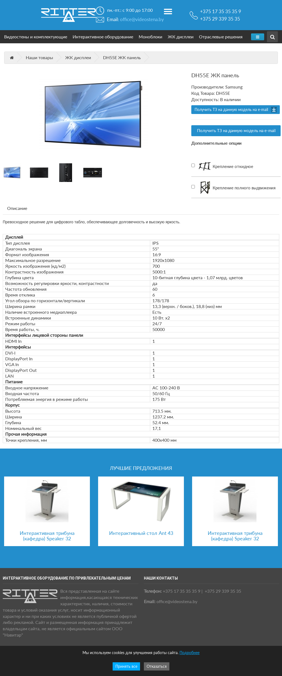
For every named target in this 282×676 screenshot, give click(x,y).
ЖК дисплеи (180, 36)
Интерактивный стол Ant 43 (141, 533)
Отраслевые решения (221, 36)
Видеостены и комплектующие (35, 36)
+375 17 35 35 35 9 (181, 591)
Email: (135, 19)
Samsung (234, 86)
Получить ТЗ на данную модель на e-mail (231, 109)
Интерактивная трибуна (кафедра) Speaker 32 (47, 535)
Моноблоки (150, 36)
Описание (17, 208)
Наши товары (39, 57)
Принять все (126, 666)
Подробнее (190, 652)
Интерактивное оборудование (103, 36)
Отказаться (157, 666)
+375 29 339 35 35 (220, 19)
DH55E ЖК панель (122, 57)
